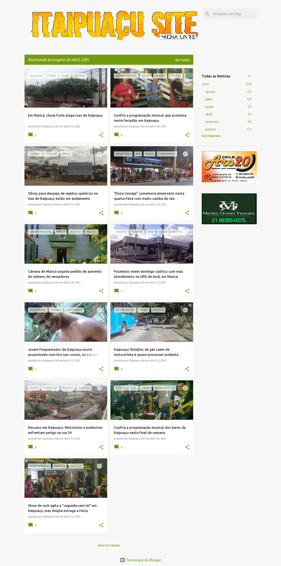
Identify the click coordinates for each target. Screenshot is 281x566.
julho (209, 99)
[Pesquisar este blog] (234, 14)
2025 (205, 84)
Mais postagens (109, 545)
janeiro (210, 129)
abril (208, 114)
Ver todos (182, 60)
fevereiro (212, 122)
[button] (101, 135)
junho (209, 107)
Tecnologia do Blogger (140, 560)
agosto (210, 92)
